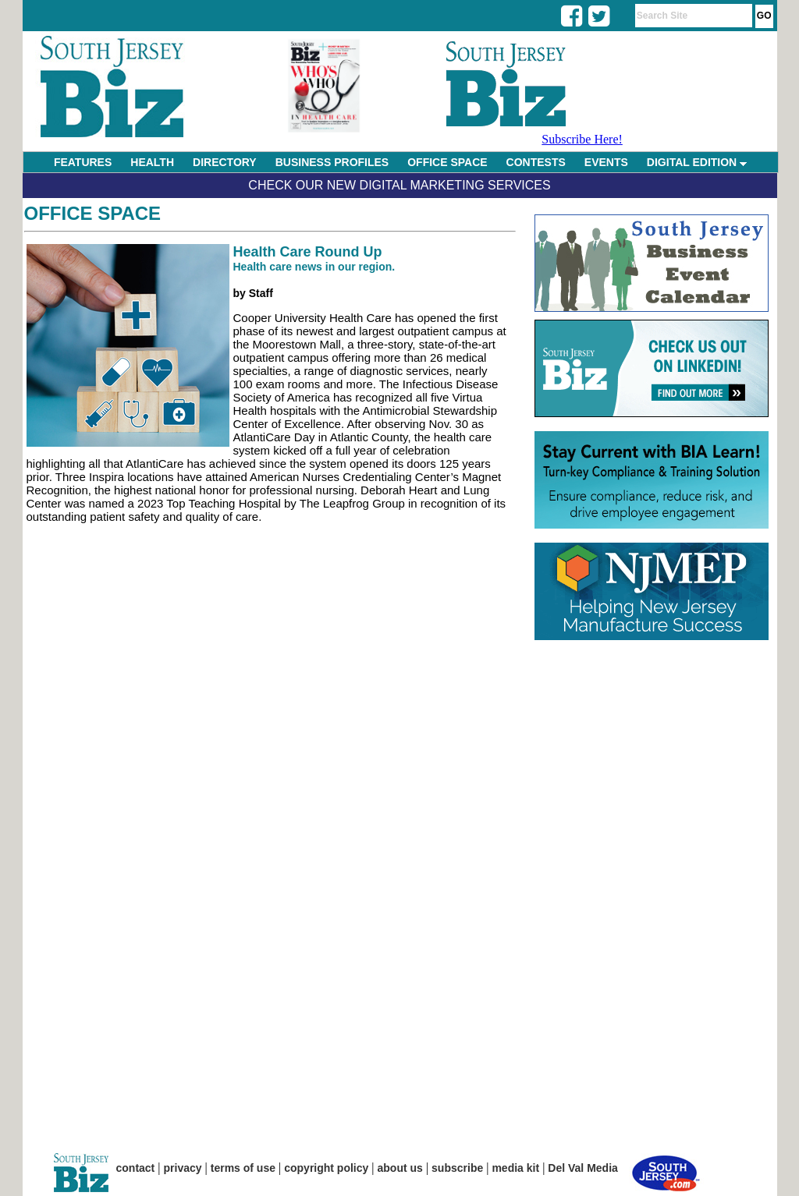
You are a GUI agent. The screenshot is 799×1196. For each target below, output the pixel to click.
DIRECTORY (225, 162)
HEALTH (152, 162)
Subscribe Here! (582, 139)
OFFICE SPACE (447, 162)
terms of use (243, 1168)
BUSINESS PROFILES (332, 162)
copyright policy (326, 1168)
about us (400, 1168)
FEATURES (83, 162)
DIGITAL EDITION (697, 162)
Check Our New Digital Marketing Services (399, 185)
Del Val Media (582, 1168)
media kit (515, 1168)
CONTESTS (536, 162)
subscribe (457, 1168)
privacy (183, 1168)
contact (135, 1168)
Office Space (93, 213)
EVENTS (606, 162)
